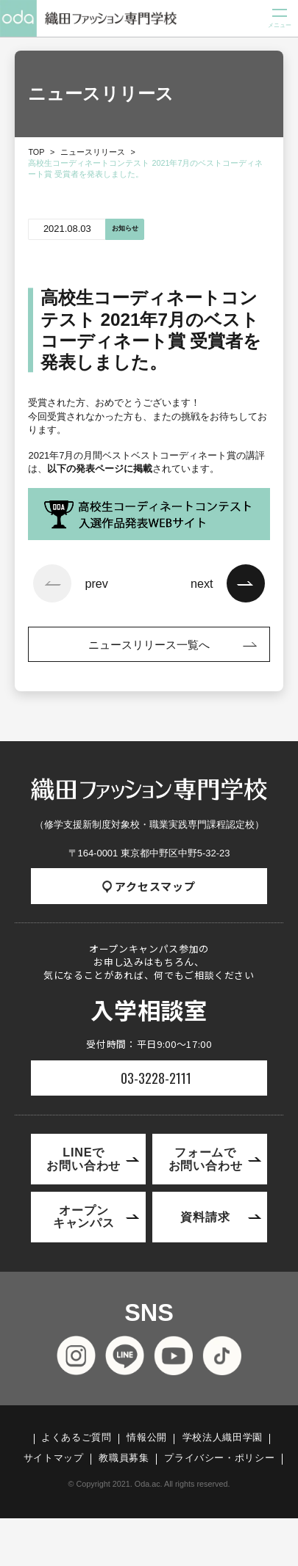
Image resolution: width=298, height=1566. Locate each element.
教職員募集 (124, 1458)
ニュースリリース (92, 152)
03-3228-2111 (156, 1078)
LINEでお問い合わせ (83, 1158)
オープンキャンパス (84, 1216)
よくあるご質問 (76, 1438)
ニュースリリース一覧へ (149, 644)
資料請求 (205, 1216)
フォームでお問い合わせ (205, 1158)
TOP (36, 152)
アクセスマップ (148, 886)
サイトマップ (54, 1458)
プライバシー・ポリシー (219, 1458)
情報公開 (147, 1438)
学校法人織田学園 (222, 1438)
